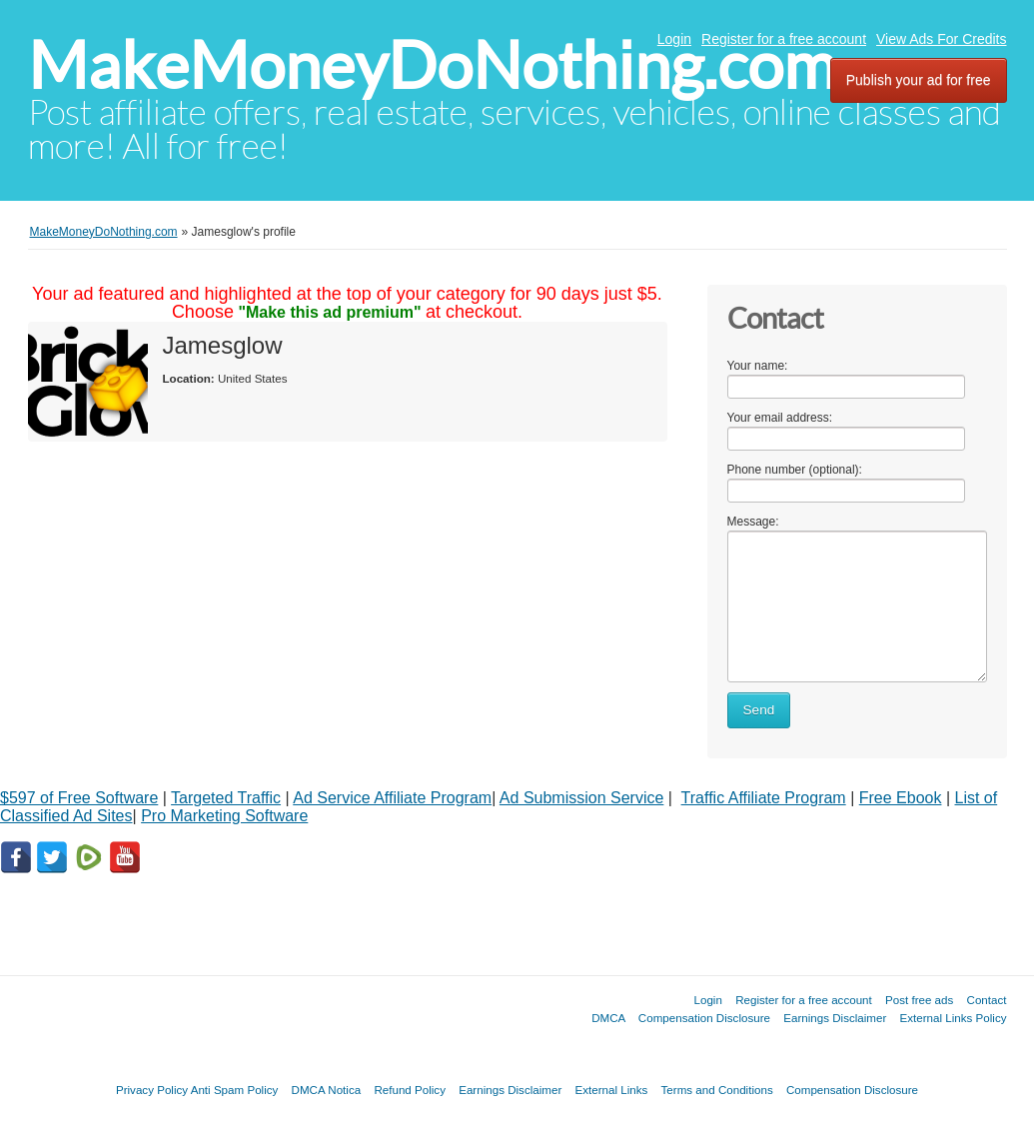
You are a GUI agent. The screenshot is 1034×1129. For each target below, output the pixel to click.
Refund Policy (410, 1089)
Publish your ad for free (918, 80)
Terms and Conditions (717, 1089)
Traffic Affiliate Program (763, 797)
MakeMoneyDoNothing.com (432, 65)
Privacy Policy (152, 1089)
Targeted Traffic (226, 797)
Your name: (757, 366)
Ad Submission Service (582, 797)
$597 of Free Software (79, 797)
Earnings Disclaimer (834, 1017)
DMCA (608, 1017)
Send (759, 709)
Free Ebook (900, 797)
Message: (753, 522)
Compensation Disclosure (704, 1017)
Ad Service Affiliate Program (392, 797)
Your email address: (780, 418)
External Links (611, 1089)
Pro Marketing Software (224, 815)
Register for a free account (783, 39)
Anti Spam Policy (235, 1089)
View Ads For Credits (941, 39)
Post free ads (919, 999)
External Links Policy (953, 1017)
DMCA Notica (327, 1089)
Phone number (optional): (794, 470)
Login (674, 39)
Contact (987, 999)
